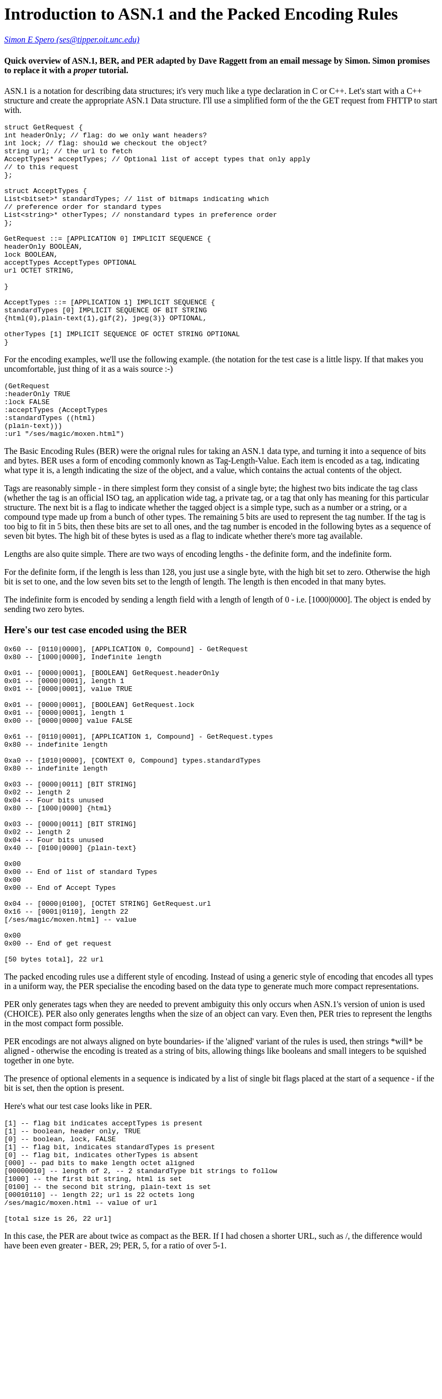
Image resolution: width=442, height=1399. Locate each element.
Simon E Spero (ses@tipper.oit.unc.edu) (71, 39)
